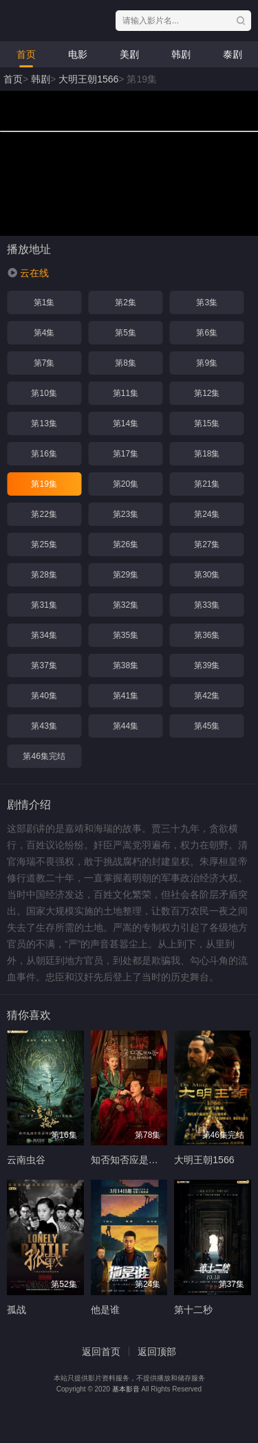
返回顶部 (157, 1351)
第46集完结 (44, 756)
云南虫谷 (26, 1159)
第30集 (206, 575)
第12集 (206, 393)
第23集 (125, 514)
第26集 (125, 544)
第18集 (206, 454)
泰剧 (232, 54)
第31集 (43, 605)
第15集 (206, 423)
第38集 (125, 665)
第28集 (43, 575)
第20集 (125, 484)
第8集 (125, 363)
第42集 (206, 696)
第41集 (125, 696)
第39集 (206, 665)
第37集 (43, 665)
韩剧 (181, 54)
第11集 (125, 393)
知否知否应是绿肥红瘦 (139, 1159)
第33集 (206, 605)
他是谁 (105, 1309)
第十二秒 (193, 1309)
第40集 (43, 696)
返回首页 (101, 1351)
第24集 (206, 514)
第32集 (125, 605)
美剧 (129, 54)
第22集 (43, 514)
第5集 (125, 333)
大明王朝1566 (88, 79)
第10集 (43, 393)
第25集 (43, 544)
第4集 (44, 333)
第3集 (206, 302)
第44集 (125, 726)
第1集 (44, 302)
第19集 (43, 484)
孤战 (16, 1309)
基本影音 (126, 1389)
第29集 (125, 575)
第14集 (125, 423)
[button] (28, 273)
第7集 (44, 363)
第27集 (206, 544)
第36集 (206, 635)
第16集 (43, 454)
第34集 (43, 635)
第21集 (206, 484)
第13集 (43, 423)
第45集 (206, 726)
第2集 (125, 302)
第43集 (43, 726)
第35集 (125, 635)
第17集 (125, 454)
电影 (77, 54)
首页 (26, 54)
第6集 (206, 333)
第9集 (206, 363)
